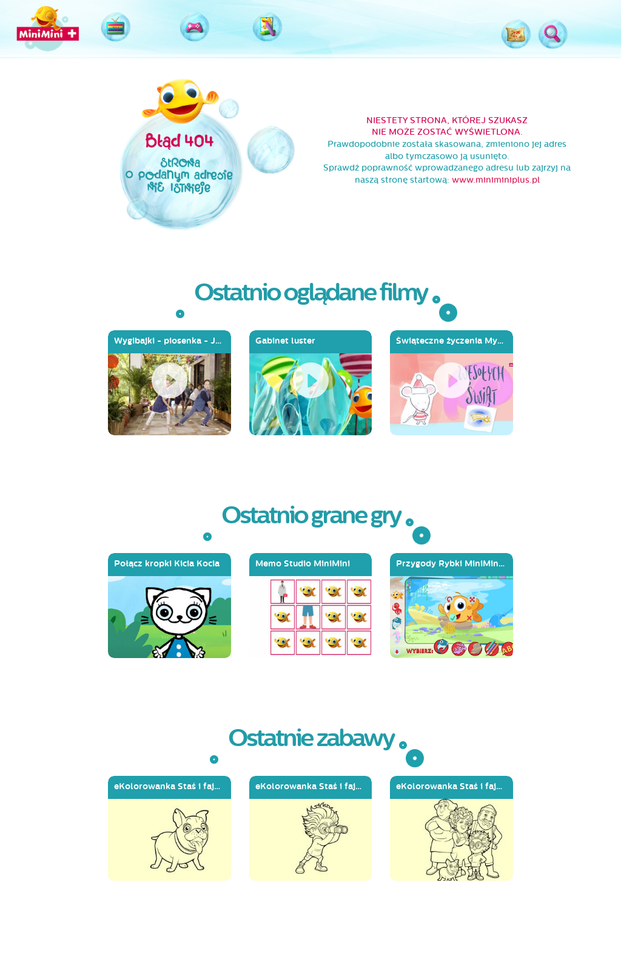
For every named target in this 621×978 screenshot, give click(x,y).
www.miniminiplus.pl (496, 180)
